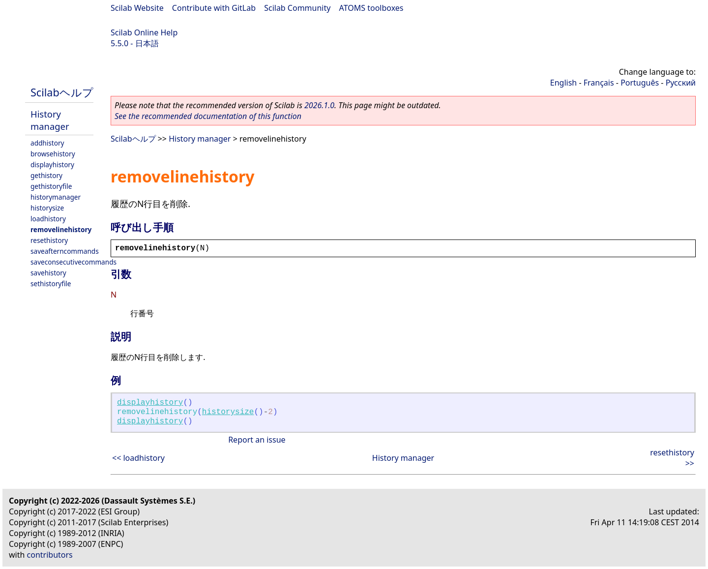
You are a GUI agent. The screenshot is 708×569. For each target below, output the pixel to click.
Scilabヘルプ (61, 92)
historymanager (55, 197)
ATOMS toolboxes (371, 7)
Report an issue (256, 439)
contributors (50, 554)
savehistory (48, 272)
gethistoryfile (51, 186)
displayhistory (52, 164)
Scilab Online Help (144, 32)
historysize (47, 207)
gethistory (46, 175)
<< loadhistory (138, 457)
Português (639, 82)
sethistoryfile (50, 283)
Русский (681, 82)
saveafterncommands (64, 251)
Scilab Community (297, 7)
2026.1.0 (319, 105)
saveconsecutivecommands (73, 262)
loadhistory (48, 218)
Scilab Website (137, 7)
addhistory (47, 143)
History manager (49, 120)
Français (599, 82)
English (563, 82)
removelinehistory (60, 229)
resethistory (49, 240)
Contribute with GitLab (214, 7)
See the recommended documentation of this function (208, 116)
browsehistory (52, 153)
